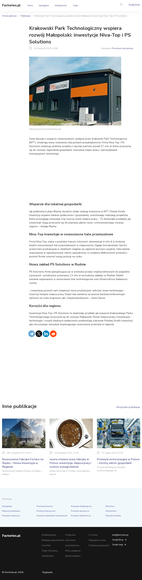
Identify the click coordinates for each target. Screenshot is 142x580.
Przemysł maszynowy (122, 48)
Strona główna (9, 15)
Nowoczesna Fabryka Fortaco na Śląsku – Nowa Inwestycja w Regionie (22, 463)
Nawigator (44, 5)
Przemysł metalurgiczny (81, 506)
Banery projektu (73, 555)
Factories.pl (11, 5)
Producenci (70, 534)
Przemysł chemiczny (11, 515)
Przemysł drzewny (45, 506)
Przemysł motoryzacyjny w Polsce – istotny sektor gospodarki (118, 461)
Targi (75, 5)
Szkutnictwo (111, 511)
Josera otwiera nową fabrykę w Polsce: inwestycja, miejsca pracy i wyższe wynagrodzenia (70, 463)
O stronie (93, 534)
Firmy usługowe (73, 550)
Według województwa (53, 540)
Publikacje (25, 15)
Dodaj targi (117, 544)
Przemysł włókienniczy (81, 515)
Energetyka (7, 506)
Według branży (49, 534)
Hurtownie (70, 540)
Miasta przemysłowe (11, 511)
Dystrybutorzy (72, 545)
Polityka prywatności (99, 545)
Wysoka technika (113, 515)
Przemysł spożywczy (80, 511)
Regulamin (47, 572)
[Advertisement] (81, 178)
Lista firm (46, 545)
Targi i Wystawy (50, 550)
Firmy (30, 5)
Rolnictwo (110, 506)
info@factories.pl (120, 534)
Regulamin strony (97, 540)
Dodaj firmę (134, 4)
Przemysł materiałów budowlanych (52, 515)
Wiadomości (61, 5)
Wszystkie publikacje (128, 407)
